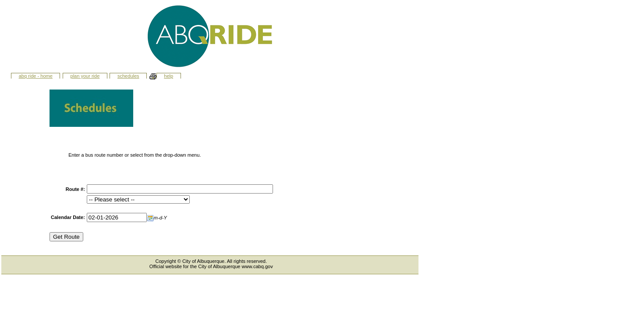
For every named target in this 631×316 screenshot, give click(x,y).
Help (168, 76)
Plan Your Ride (85, 76)
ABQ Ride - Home (36, 76)
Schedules (128, 76)
